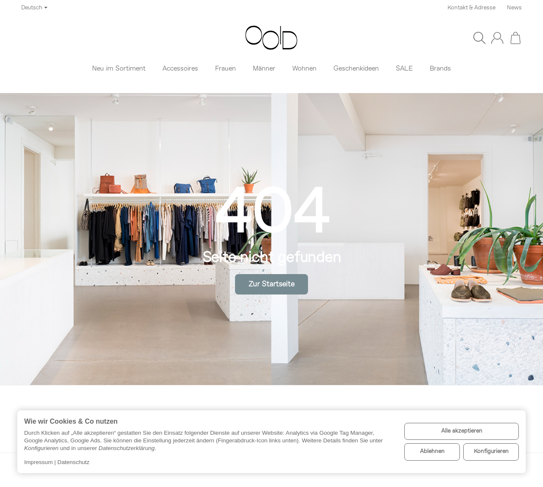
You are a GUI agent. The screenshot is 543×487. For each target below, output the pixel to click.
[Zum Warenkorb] (515, 37)
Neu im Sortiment (119, 68)
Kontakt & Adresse (471, 8)
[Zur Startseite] (271, 38)
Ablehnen (432, 451)
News (514, 8)
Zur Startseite (271, 284)
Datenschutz (73, 462)
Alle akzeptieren (461, 431)
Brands (440, 68)
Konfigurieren (491, 451)
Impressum (38, 462)
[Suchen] (479, 37)
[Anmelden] (497, 37)
